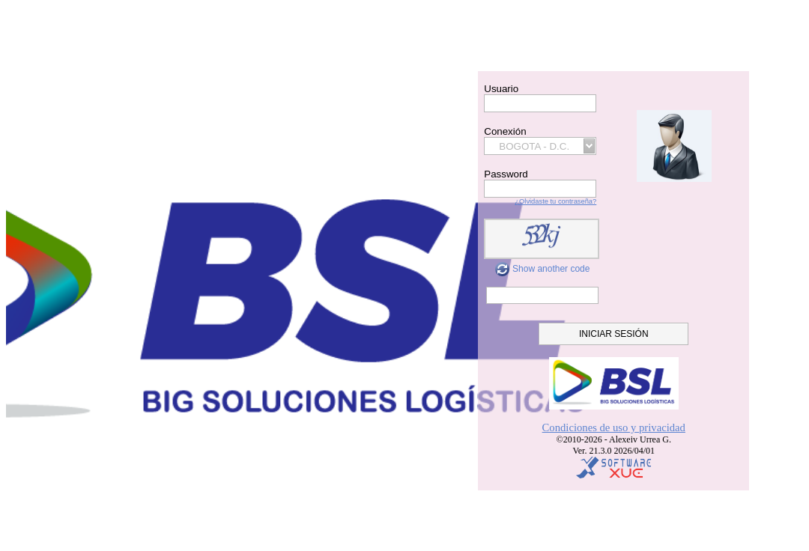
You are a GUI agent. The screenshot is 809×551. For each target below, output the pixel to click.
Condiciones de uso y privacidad (613, 427)
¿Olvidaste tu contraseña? (555, 201)
